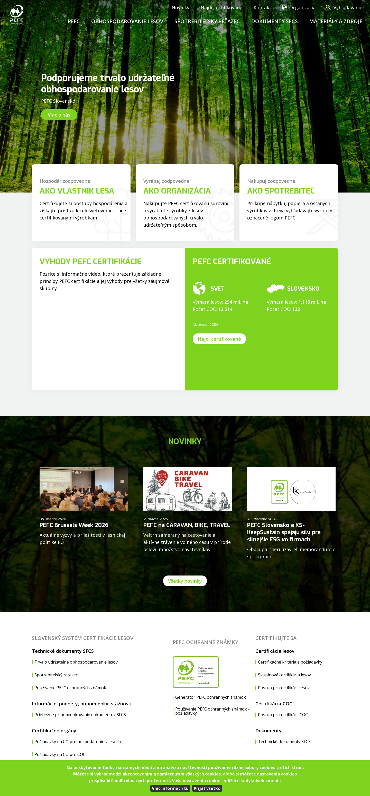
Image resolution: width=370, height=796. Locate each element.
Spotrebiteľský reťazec (207, 21)
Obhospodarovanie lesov (127, 21)
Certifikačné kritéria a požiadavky (290, 662)
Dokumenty (268, 730)
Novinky (180, 7)
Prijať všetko (207, 788)
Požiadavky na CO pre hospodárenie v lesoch (77, 742)
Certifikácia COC (273, 704)
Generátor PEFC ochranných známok (210, 697)
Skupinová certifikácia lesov (284, 675)
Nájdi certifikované (221, 7)
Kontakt (262, 7)
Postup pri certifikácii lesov (284, 688)
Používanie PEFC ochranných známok (70, 688)
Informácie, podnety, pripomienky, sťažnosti (82, 704)
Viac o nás (59, 115)
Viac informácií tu (170, 788)
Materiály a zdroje (335, 21)
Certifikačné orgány (54, 730)
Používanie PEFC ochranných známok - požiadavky (212, 711)
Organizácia (302, 7)
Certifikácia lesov (274, 651)
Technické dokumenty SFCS (63, 651)
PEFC (74, 21)
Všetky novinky (185, 581)
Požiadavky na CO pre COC (60, 754)
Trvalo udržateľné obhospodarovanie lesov (76, 662)
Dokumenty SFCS (274, 21)
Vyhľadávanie (348, 7)
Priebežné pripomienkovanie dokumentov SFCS (80, 715)
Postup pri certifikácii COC (283, 715)
